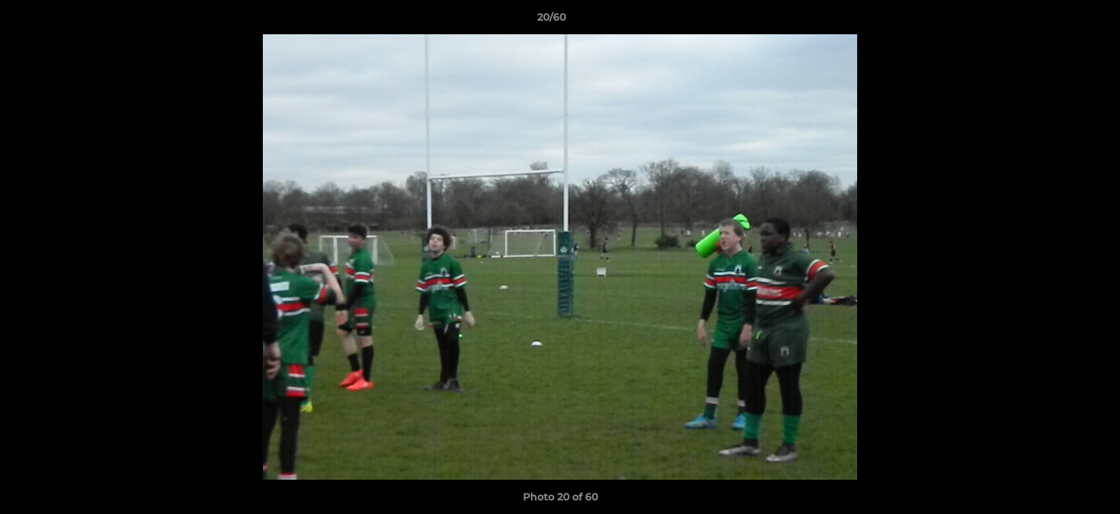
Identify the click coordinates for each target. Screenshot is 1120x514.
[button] (1060, 20)
